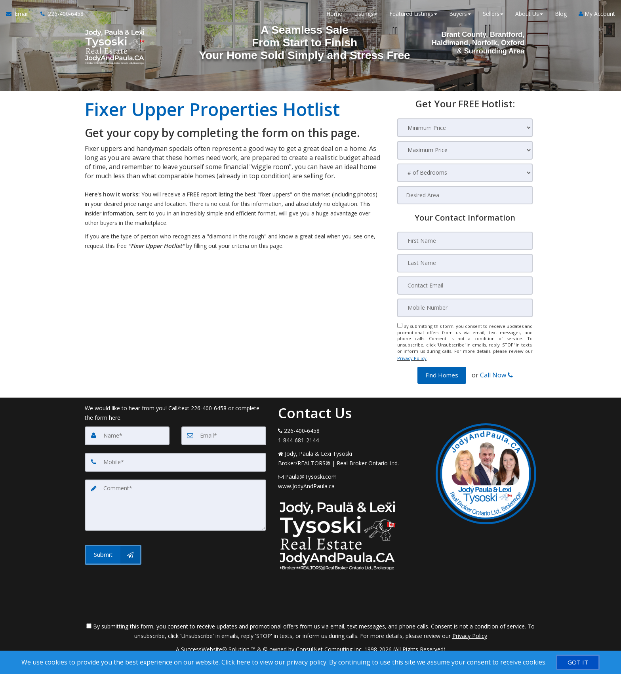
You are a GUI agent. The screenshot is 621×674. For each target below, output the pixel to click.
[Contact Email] (465, 285)
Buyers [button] (460, 15)
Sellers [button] (493, 15)
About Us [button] (529, 15)
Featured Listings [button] (413, 15)
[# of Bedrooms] (465, 173)
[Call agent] (59, 16)
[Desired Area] (465, 195)
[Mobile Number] (465, 307)
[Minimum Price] (465, 127)
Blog (561, 15)
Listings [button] (365, 15)
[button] (441, 372)
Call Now (496, 371)
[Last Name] (465, 263)
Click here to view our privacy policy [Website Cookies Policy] (273, 662)
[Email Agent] (20, 16)
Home (334, 15)
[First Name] (465, 241)
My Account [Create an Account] (597, 15)
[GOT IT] (578, 662)
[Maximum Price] (465, 150)
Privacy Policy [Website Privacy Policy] (412, 356)
